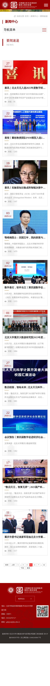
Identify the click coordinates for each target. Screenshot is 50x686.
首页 (27, 16)
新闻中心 (34, 16)
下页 (22, 611)
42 (44, 607)
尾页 (28, 611)
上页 (13, 607)
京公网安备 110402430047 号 (31, 680)
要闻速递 (44, 16)
